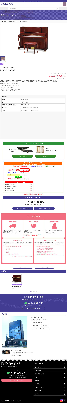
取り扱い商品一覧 (39, 363)
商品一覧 (5, 21)
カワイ (20, 21)
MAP (32, 352)
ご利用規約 (37, 384)
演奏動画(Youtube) (39, 374)
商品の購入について (40, 367)
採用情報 (37, 394)
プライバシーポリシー (40, 387)
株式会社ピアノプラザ (33, 297)
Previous (9, 281)
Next (57, 281)
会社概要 (37, 381)
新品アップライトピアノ (13, 21)
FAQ (36, 377)
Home (2, 21)
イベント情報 (38, 370)
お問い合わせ (38, 391)
